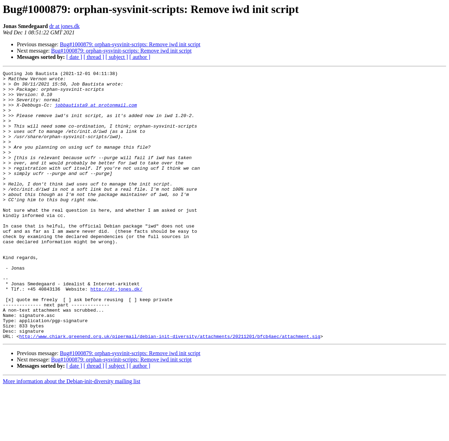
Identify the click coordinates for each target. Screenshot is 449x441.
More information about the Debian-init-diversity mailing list (71, 435)
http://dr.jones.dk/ (116, 333)
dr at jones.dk (64, 26)
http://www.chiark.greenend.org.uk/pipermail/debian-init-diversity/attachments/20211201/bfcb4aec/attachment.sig (169, 390)
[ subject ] (117, 57)
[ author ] (139, 57)
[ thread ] (93, 57)
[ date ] (74, 57)
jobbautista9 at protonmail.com (96, 112)
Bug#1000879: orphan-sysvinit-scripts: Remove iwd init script (130, 44)
